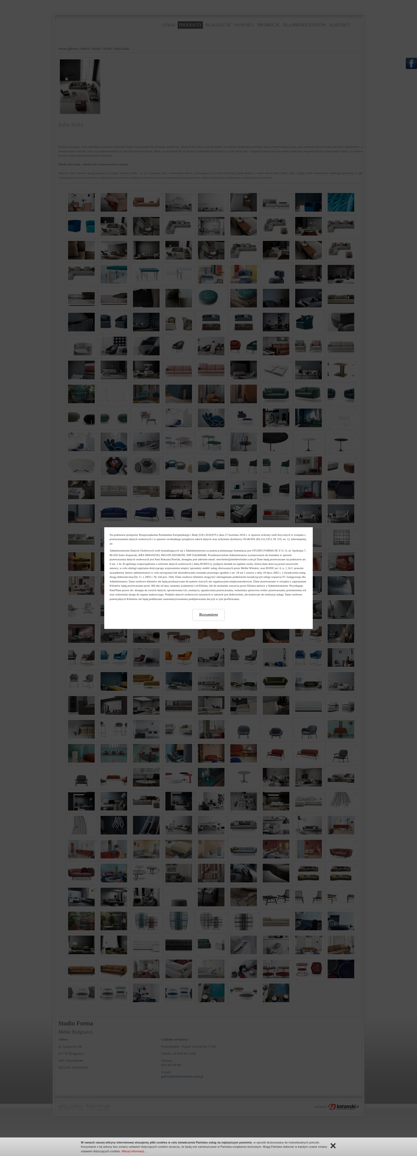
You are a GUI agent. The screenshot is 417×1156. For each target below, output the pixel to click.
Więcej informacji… (134, 1151)
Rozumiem (208, 614)
